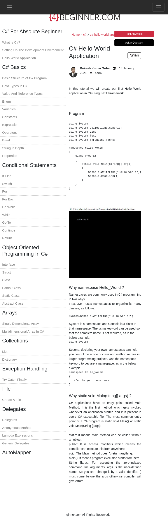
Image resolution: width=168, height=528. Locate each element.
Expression (10, 124)
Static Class (10, 295)
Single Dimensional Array (20, 323)
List (4, 351)
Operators (9, 132)
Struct (6, 272)
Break (6, 140)
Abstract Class (12, 303)
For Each (9, 199)
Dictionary (9, 359)
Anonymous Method (16, 428)
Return (7, 238)
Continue (8, 230)
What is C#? (11, 42)
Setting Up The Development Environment (33, 50)
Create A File (11, 400)
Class (6, 280)
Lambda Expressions (17, 435)
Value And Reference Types (22, 93)
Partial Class (11, 288)
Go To (6, 222)
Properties (9, 156)
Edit (134, 56)
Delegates (9, 420)
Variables (9, 109)
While (6, 215)
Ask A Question (134, 42)
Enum (6, 101)
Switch (7, 184)
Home (76, 34)
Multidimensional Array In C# (23, 331)
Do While (9, 207)
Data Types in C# (14, 86)
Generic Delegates (15, 443)
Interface (8, 264)
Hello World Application (19, 58)
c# (85, 34)
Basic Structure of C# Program (24, 78)
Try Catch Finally (14, 379)
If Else (6, 176)
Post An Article (134, 33)
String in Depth (13, 148)
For (4, 191)
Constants (9, 117)
